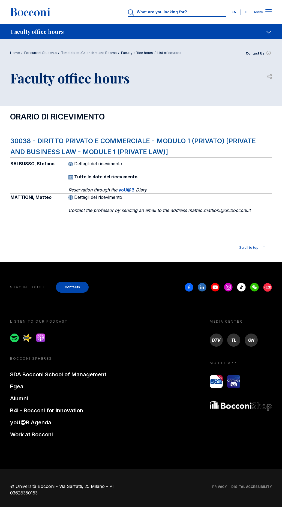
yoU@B (126, 190)
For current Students (40, 53)
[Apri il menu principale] (268, 12)
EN (234, 12)
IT (246, 12)
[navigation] (141, 31)
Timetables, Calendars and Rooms (89, 53)
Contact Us (259, 53)
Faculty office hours (137, 53)
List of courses (169, 53)
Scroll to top (253, 247)
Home (15, 53)
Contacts (72, 287)
